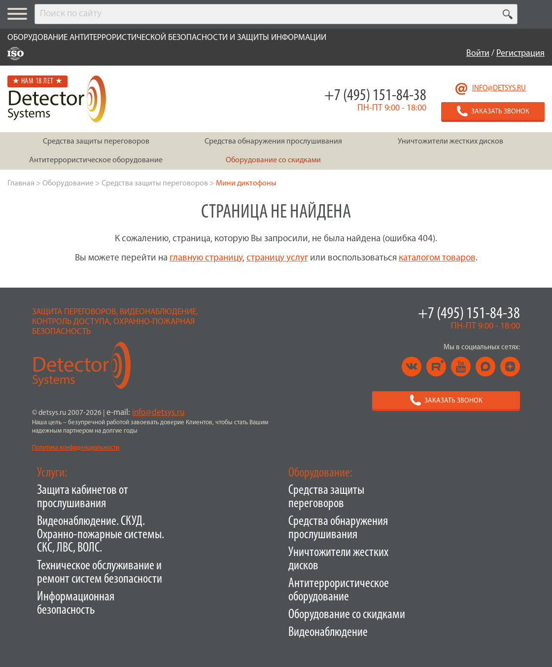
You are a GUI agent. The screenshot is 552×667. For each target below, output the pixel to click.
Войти (477, 53)
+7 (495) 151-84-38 (375, 96)
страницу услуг (277, 258)
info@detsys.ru (499, 88)
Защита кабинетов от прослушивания (82, 497)
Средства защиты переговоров (326, 497)
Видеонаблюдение (328, 632)
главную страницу (206, 258)
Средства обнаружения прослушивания (338, 528)
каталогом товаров (437, 258)
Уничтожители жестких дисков (338, 559)
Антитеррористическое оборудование (338, 590)
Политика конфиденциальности (75, 448)
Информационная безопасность (75, 604)
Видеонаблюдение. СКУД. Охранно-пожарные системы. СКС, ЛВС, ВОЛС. (100, 535)
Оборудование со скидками (346, 615)
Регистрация (520, 53)
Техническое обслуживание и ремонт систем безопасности (99, 572)
